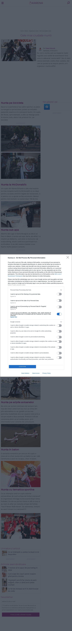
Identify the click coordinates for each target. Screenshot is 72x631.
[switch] (59, 294)
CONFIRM (22, 366)
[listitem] (36, 290)
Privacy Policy (46, 373)
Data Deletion (25, 373)
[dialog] (36, 315)
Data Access (36, 373)
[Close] (68, 258)
